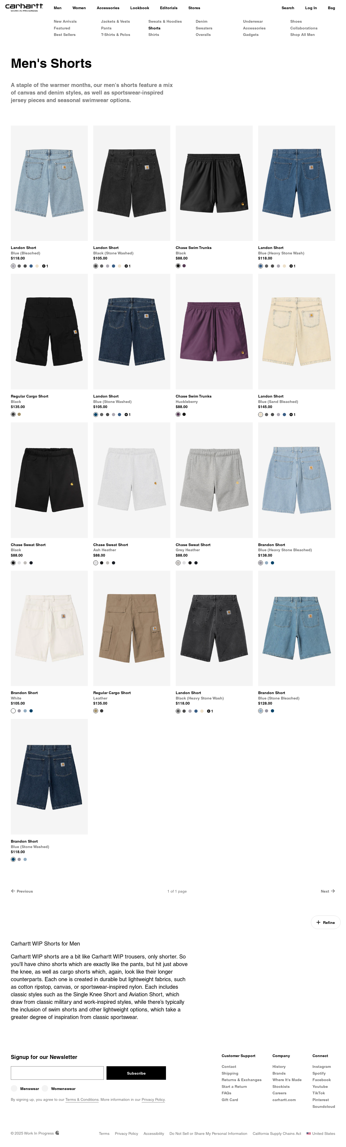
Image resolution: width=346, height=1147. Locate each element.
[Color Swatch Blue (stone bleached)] (266, 562)
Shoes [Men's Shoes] (296, 21)
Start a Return (234, 1086)
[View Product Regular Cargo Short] (49, 341)
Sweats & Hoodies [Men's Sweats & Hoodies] (165, 21)
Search (288, 8)
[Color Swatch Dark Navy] (31, 562)
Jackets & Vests (115, 21)
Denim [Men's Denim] (201, 21)
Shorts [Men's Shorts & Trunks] (154, 28)
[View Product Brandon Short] (296, 490)
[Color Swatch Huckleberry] (184, 265)
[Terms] (104, 1133)
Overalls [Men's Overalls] (203, 34)
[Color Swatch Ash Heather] (19, 562)
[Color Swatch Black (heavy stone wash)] (19, 266)
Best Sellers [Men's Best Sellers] (65, 34)
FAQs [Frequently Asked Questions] (226, 1093)
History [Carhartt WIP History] (279, 1066)
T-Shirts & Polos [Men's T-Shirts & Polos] (115, 34)
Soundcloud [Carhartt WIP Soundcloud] (323, 1106)
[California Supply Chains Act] (277, 1133)
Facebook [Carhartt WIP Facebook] (321, 1080)
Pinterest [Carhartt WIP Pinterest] (320, 1100)
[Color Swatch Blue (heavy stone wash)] (31, 266)
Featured (62, 28)
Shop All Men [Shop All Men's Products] (302, 34)
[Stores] (194, 8)
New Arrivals (65, 21)
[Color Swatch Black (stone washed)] (25, 266)
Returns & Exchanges (242, 1080)
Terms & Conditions (82, 1099)
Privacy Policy (153, 1099)
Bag (331, 8)
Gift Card (230, 1100)
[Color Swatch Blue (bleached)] (107, 266)
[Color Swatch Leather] (19, 414)
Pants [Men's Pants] (106, 28)
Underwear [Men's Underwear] (253, 21)
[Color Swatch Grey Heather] (25, 562)
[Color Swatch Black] (184, 414)
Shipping (230, 1073)
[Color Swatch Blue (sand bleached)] (37, 266)
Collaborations (304, 28)
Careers (279, 1093)
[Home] (24, 8)
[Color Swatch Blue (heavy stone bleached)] (19, 710)
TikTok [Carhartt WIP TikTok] (318, 1093)
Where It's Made (287, 1080)
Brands (279, 1073)
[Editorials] (169, 8)
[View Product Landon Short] (49, 193)
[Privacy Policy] (126, 1133)
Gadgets (251, 34)
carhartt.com (284, 1100)
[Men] (58, 8)
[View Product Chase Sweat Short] (49, 490)
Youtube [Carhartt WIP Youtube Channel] (320, 1086)
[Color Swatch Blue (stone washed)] (272, 562)
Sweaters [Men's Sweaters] (204, 28)
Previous (22, 891)
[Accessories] (108, 8)
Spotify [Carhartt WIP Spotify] (319, 1073)
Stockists (281, 1086)
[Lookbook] (139, 8)
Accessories (254, 28)
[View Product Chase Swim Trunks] (214, 193)
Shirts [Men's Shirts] (153, 34)
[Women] (79, 8)
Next (328, 891)
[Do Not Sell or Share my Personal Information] (208, 1133)
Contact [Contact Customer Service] (229, 1066)
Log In (311, 8)
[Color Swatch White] (278, 562)
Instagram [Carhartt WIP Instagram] (321, 1066)
